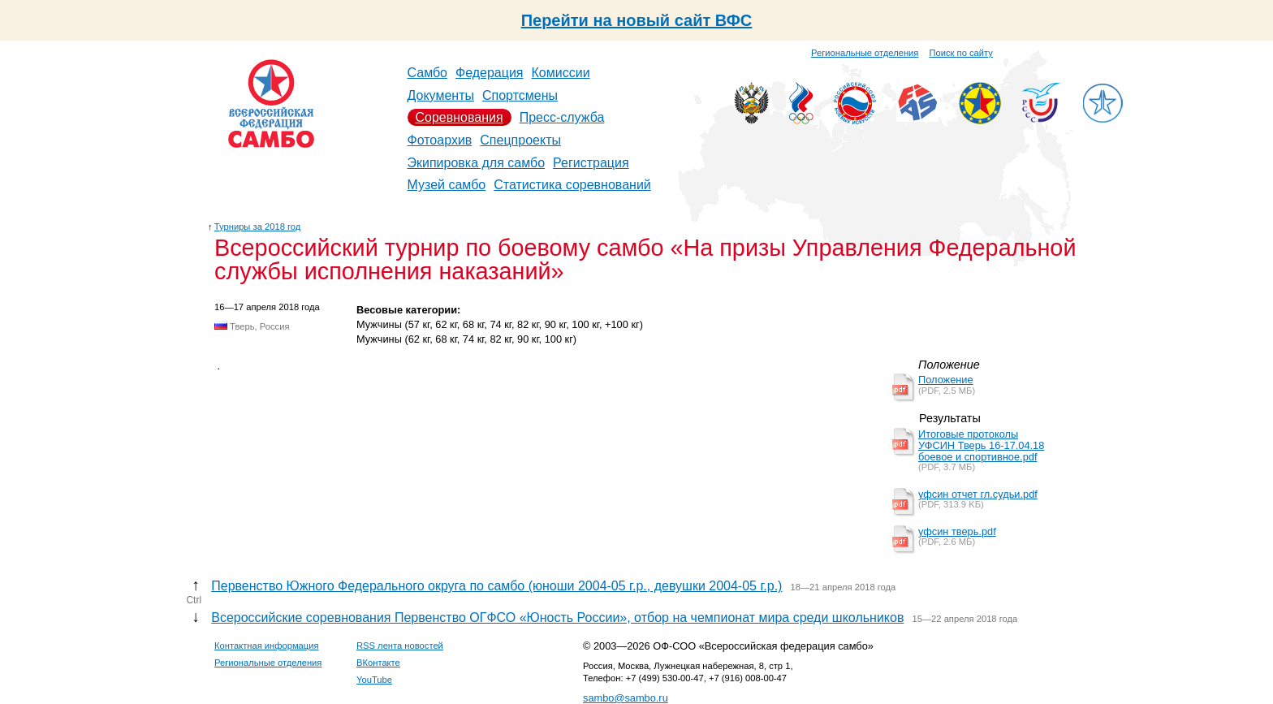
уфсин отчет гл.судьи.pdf (978, 494)
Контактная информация (266, 645)
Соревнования (459, 117)
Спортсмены (520, 95)
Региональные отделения (864, 53)
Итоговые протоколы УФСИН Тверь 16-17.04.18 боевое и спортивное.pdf (981, 445)
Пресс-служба (562, 117)
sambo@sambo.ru (625, 698)
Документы (441, 95)
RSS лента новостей (399, 645)
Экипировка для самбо (477, 163)
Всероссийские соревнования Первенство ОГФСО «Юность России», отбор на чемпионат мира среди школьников (557, 617)
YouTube (374, 680)
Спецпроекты (520, 140)
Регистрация (591, 163)
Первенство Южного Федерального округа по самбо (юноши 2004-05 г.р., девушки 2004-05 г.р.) (496, 586)
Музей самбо (447, 185)
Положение (945, 380)
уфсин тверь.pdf (957, 531)
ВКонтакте (378, 662)
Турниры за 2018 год (257, 226)
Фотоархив (440, 140)
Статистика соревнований (572, 185)
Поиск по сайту (961, 53)
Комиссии (561, 73)
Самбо (428, 73)
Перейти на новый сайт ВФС (637, 20)
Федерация (489, 73)
